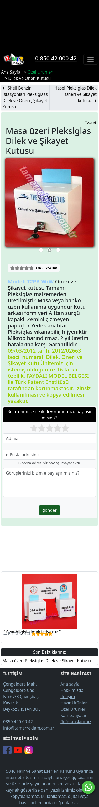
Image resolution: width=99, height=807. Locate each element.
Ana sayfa (70, 684)
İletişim (67, 696)
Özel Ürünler (72, 709)
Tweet (90, 123)
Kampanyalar (73, 715)
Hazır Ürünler (73, 703)
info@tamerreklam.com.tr (28, 728)
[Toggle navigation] (90, 59)
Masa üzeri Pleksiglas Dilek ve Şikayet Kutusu (46, 661)
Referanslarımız (75, 722)
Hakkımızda (71, 690)
